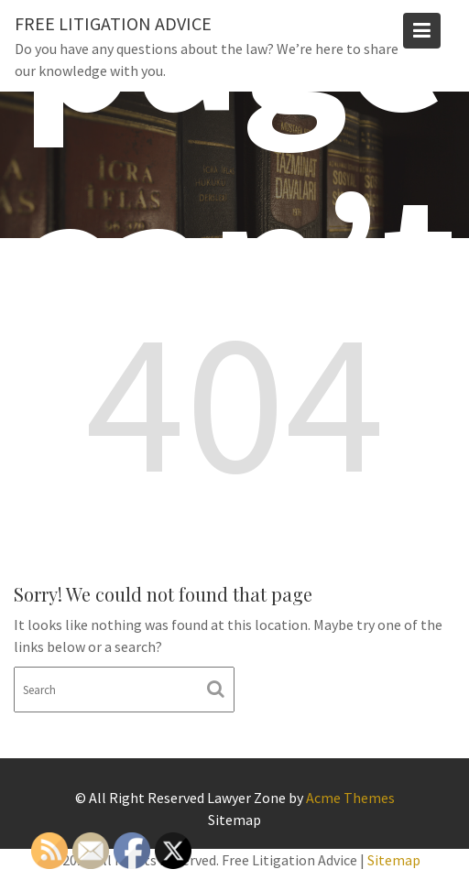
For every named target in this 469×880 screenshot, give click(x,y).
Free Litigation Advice (113, 23)
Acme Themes (350, 797)
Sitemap (234, 819)
